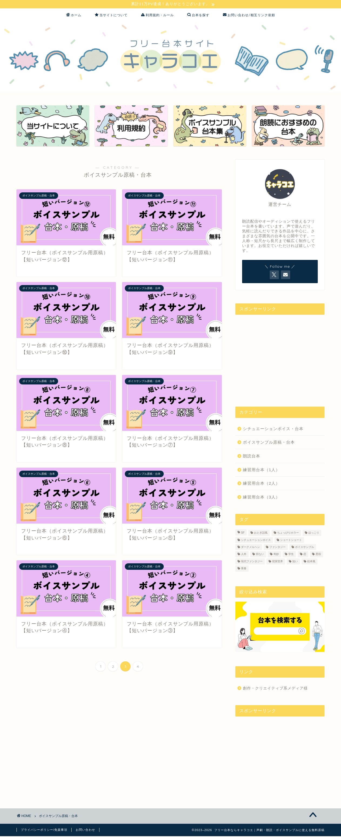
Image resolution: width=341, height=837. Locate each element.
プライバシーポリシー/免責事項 (44, 830)
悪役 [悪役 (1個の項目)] (318, 554)
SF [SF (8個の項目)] (243, 533)
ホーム (73, 15)
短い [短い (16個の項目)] (295, 562)
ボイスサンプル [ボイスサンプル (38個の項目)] (304, 547)
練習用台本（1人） (261, 470)
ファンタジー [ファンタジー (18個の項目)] (277, 547)
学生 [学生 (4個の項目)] (291, 554)
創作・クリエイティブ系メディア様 (275, 689)
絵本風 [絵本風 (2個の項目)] (311, 562)
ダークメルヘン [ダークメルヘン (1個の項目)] (250, 547)
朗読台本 (251, 456)
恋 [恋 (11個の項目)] (304, 554)
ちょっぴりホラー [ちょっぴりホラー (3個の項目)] (288, 533)
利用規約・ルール (157, 15)
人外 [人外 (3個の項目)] (243, 554)
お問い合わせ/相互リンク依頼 (249, 15)
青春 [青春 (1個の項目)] (243, 569)
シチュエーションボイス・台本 (273, 429)
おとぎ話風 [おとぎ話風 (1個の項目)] (261, 533)
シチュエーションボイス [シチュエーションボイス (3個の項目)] (256, 540)
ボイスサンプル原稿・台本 (269, 443)
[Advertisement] (280, 356)
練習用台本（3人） (261, 497)
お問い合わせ (85, 830)
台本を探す (198, 15)
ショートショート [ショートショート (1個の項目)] (291, 540)
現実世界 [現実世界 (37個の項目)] (277, 562)
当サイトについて (111, 15)
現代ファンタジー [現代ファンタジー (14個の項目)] (252, 562)
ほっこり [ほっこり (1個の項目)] (313, 533)
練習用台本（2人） (261, 484)
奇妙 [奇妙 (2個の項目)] (276, 554)
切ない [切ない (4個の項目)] (260, 554)
